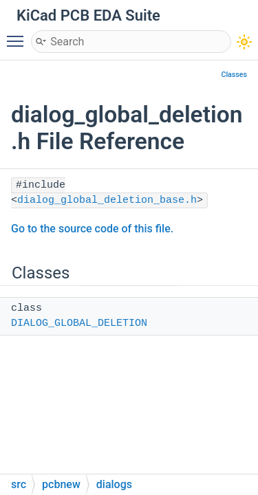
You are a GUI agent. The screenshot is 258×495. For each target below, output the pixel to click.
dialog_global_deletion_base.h (107, 200)
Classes (234, 74)
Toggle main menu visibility (18, 35)
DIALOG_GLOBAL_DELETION (79, 323)
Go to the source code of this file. (92, 228)
